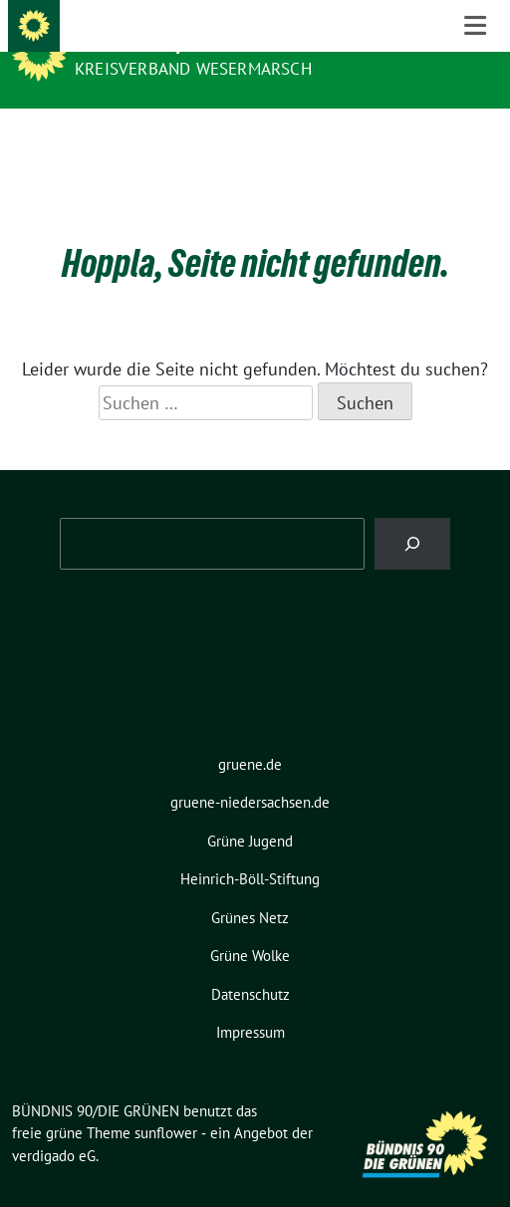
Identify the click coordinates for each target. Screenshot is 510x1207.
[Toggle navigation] (475, 139)
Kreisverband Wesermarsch (193, 69)
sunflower (165, 1101)
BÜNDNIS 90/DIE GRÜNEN (181, 42)
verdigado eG (54, 1124)
